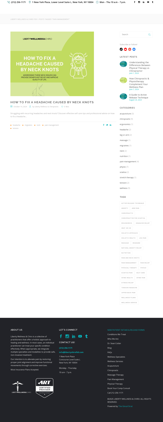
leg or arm (124, 135)
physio (123, 167)
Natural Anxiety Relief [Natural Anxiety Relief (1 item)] (131, 248)
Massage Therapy (115, 375)
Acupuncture (113, 366)
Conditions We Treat (116, 334)
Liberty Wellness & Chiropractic (47, 106)
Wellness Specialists (116, 357)
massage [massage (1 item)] (125, 243)
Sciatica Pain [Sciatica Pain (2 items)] (127, 273)
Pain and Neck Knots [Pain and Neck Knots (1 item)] (130, 258)
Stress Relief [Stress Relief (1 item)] (127, 283)
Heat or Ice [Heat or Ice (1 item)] (126, 228)
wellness (123, 188)
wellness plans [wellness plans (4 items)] (128, 297)
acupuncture (125, 113)
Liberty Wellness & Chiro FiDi (23, 19)
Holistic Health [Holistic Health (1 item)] (128, 238)
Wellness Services (115, 361)
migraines (124, 145)
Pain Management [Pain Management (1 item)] (129, 263)
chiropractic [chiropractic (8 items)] (127, 213)
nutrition (124, 156)
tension (123, 182)
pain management (128, 161)
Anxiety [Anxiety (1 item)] (124, 208)
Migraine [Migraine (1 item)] (136, 243)
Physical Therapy (115, 384)
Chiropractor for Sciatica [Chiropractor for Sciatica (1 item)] (133, 218)
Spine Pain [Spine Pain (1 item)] (140, 278)
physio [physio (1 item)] (143, 268)
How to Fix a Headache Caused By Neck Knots (52, 102)
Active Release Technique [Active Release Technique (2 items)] (132, 203)
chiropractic (125, 119)
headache (124, 129)
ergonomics (125, 124)
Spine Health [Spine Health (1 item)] (127, 278)
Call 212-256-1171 (115, 392)
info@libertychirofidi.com (71, 352)
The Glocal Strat (125, 406)
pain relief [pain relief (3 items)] (145, 263)
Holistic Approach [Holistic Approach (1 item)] (129, 233)
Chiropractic (112, 370)
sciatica (123, 172)
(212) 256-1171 (65, 348)
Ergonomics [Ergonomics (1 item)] (126, 223)
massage (124, 140)
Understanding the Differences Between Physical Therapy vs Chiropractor (139, 66)
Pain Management (115, 379)
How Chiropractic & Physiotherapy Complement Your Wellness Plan (139, 82)
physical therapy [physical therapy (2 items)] (129, 268)
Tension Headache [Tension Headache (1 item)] (129, 288)
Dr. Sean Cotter (114, 343)
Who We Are (112, 339)
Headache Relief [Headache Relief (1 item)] (143, 223)
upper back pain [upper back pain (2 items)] (128, 292)
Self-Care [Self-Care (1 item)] (140, 273)
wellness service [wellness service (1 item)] (129, 302)
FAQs (109, 352)
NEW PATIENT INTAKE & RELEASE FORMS (126, 330)
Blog (109, 348)
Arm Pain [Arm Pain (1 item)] (135, 208)
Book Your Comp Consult (118, 388)
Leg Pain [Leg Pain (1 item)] (142, 238)
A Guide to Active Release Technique (138, 96)
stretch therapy (127, 177)
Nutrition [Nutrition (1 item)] (126, 253)
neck (122, 151)
